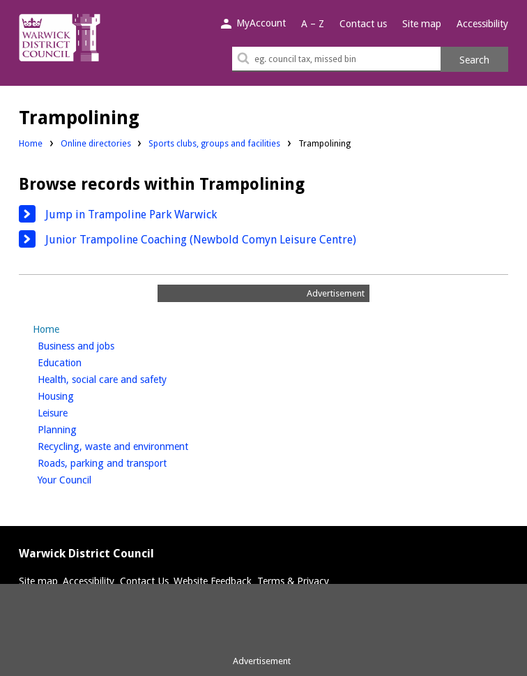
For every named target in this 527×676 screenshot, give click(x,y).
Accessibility (482, 23)
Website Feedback (213, 581)
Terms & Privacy (293, 581)
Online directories (96, 143)
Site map (421, 23)
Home (31, 143)
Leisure (76, 412)
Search (474, 60)
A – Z (312, 23)
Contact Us (144, 581)
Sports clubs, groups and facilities (214, 143)
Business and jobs (99, 345)
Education (83, 361)
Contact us (363, 23)
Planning (80, 428)
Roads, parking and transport (125, 462)
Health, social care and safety (125, 378)
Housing (79, 395)
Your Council (88, 479)
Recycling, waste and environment (136, 445)
